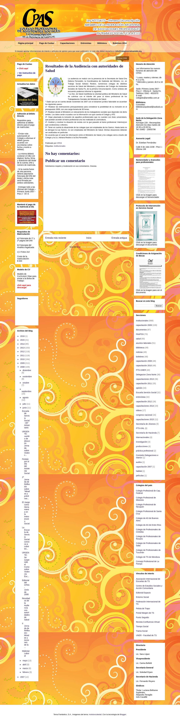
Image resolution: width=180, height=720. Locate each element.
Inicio (88, 238)
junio (24, 408)
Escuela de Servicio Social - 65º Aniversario (26, 419)
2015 (22, 340)
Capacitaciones (67, 43)
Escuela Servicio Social (146, 392)
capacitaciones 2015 (145, 419)
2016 (22, 336)
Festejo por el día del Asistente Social (26, 466)
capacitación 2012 (144, 401)
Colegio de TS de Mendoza (148, 557)
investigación (141, 442)
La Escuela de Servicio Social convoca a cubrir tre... (26, 538)
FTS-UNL (140, 428)
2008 (22, 367)
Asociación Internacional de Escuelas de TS (148, 580)
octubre (25, 383)
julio (24, 404)
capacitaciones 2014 (145, 406)
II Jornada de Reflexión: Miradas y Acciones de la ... (26, 635)
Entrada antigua (119, 238)
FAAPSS (140, 334)
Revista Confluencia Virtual (148, 622)
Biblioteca (102, 43)
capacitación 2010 (144, 365)
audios (139, 462)
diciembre (26, 370)
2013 (22, 348)
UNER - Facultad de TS (146, 635)
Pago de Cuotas (46, 43)
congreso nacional (144, 415)
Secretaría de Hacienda (146, 433)
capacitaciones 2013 (145, 379)
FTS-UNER (141, 370)
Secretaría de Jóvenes (146, 424)
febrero (25, 672)
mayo (25, 660)
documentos (141, 330)
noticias (139, 352)
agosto (25, 397)
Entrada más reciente (55, 238)
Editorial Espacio (143, 593)
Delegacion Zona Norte (146, 374)
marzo (25, 668)
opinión (139, 388)
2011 (22, 355)
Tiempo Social (142, 626)
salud (138, 339)
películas (140, 475)
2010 (22, 359)
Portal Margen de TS (145, 613)
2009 (22, 363)
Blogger (123, 714)
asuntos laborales (143, 343)
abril (24, 664)
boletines (140, 356)
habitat (139, 471)
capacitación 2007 (144, 467)
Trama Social (142, 631)
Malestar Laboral (26, 653)
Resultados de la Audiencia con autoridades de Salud (26, 609)
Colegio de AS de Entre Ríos (148, 525)
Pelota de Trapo (143, 608)
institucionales (59, 146)
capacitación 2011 (144, 383)
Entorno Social (142, 597)
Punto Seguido (142, 617)
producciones (142, 446)
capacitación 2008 (144, 361)
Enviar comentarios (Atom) (92, 247)
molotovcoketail (95, 714)
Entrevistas (86, 43)
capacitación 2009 (144, 325)
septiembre (26, 391)
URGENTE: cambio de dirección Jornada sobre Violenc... (26, 443)
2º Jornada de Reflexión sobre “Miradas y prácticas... (26, 488)
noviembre (27, 376)
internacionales (142, 437)
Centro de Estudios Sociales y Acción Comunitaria (149, 587)
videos (139, 410)
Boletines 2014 (120, 43)
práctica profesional (144, 451)
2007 (22, 677)
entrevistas (141, 397)
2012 (22, 351)
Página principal (25, 43)
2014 (22, 344)
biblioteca (140, 347)
